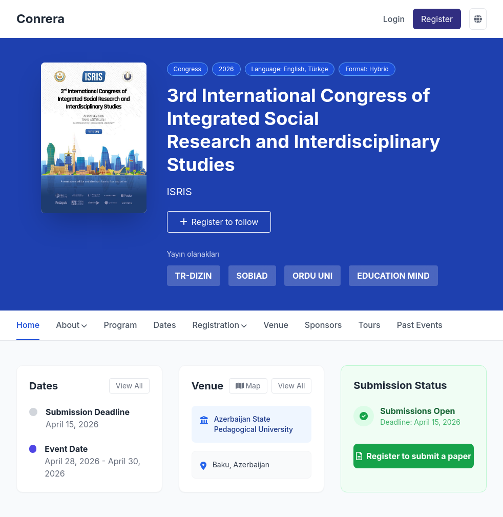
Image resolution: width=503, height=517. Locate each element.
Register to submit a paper (413, 456)
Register (437, 19)
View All (129, 385)
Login (394, 19)
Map (248, 385)
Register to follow (219, 222)
